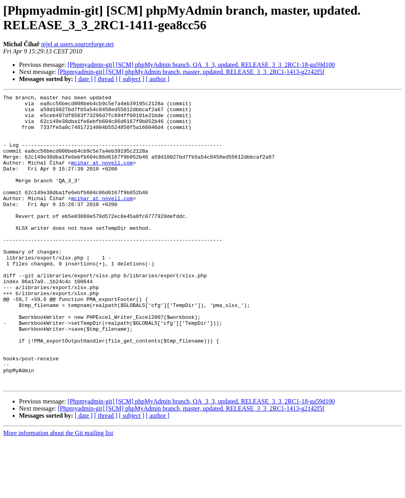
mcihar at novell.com (102, 176)
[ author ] (158, 79)
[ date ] (84, 79)
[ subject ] (131, 79)
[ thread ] (105, 79)
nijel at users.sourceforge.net (77, 44)
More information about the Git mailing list (58, 491)
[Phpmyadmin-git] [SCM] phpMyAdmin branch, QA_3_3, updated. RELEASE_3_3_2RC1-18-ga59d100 (201, 64)
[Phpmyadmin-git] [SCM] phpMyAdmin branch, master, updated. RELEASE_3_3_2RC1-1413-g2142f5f (191, 71)
